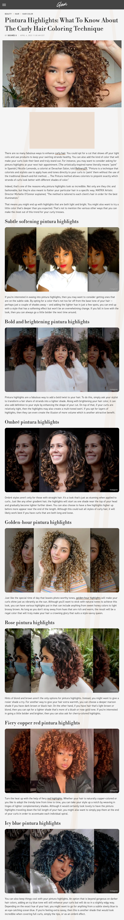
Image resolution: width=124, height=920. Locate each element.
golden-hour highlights (88, 598)
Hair (17, 14)
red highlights (54, 798)
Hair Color (27, 14)
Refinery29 (81, 168)
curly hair (60, 153)
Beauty (8, 14)
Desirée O (12, 35)
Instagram (116, 105)
